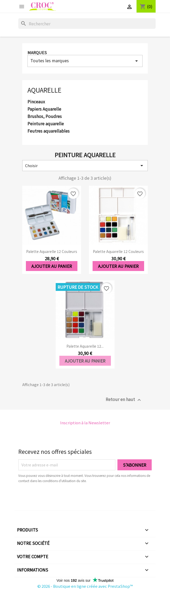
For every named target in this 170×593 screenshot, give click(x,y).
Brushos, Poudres (44, 116)
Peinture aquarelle (45, 124)
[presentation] (62, 498)
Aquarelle (44, 89)
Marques (37, 52)
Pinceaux (36, 102)
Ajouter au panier (51, 266)
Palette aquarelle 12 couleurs (51, 251)
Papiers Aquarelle (44, 109)
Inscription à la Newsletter (85, 422)
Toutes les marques (85, 60)
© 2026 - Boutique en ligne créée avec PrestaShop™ (85, 586)
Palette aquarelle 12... (85, 346)
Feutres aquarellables (48, 131)
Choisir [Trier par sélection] (85, 165)
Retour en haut (124, 399)
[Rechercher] (87, 23)
